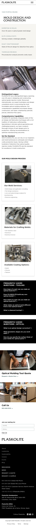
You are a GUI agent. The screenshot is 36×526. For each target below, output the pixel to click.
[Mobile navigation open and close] (32, 2)
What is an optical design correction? (17, 328)
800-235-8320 (6, 486)
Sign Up (4, 432)
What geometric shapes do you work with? (16, 332)
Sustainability (6, 454)
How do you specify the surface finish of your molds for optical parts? (17, 337)
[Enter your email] (18, 429)
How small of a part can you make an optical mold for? (16, 300)
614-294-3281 (6, 483)
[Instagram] (33, 514)
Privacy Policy (11, 524)
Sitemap (26, 524)
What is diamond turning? (13, 310)
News (4, 470)
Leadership (5, 451)
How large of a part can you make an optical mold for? (16, 290)
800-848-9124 (6, 480)
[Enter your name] (18, 425)
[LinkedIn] (28, 514)
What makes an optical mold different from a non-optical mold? (17, 305)
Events (4, 460)
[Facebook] (30, 514)
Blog (3, 462)
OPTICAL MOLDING (10, 12)
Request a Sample (9, 476)
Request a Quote (8, 473)
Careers (4, 457)
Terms (19, 524)
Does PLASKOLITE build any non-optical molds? (15, 295)
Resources (6, 467)
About (4, 448)
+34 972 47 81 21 (7, 491)
